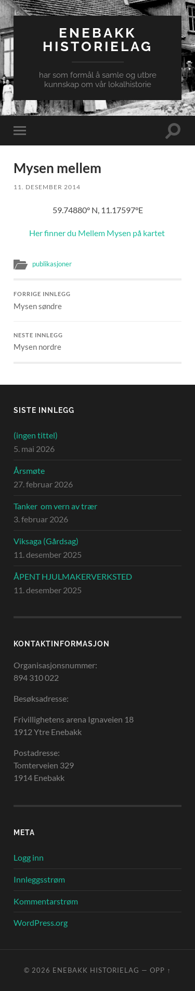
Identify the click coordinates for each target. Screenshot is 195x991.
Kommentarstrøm (46, 901)
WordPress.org (41, 922)
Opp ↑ (160, 970)
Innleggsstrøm (39, 879)
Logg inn (29, 857)
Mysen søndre (97, 301)
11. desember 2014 (47, 187)
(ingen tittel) (36, 435)
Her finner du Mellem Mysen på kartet (97, 233)
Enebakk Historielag (98, 39)
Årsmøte (29, 470)
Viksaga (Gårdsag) (46, 541)
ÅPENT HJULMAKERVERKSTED (73, 576)
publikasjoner (52, 264)
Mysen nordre (97, 342)
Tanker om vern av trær (55, 506)
